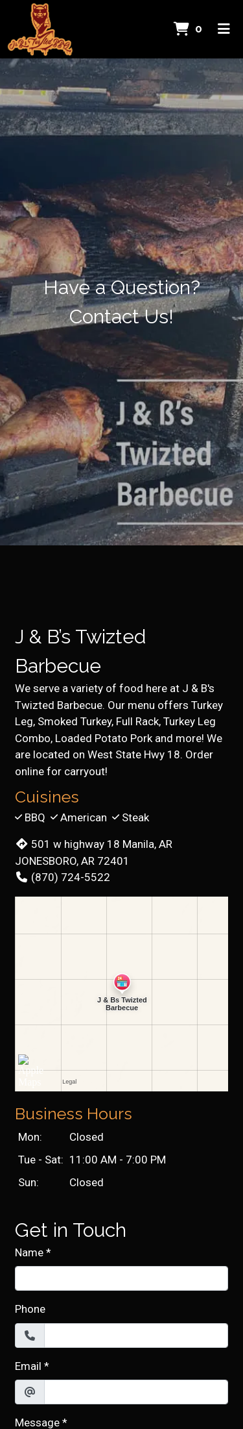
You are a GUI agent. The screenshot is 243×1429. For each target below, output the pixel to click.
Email (28, 1366)
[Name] (121, 1278)
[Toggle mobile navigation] (224, 29)
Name (29, 1252)
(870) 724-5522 (62, 877)
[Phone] (136, 1335)
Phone (30, 1308)
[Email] (136, 1392)
